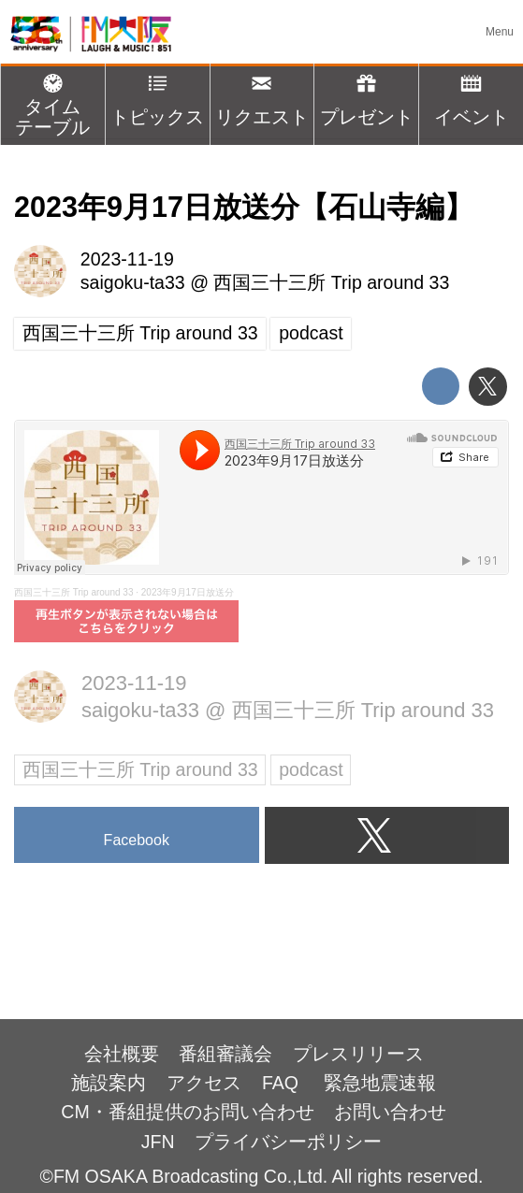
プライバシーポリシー (288, 1141)
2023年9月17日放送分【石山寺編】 (243, 207)
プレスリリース (358, 1053)
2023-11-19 (127, 259)
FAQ (283, 1082)
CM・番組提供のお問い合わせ (187, 1111)
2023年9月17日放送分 (187, 592)
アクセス (204, 1082)
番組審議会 (225, 1053)
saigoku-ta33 (132, 282)
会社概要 (121, 1053)
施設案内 (108, 1082)
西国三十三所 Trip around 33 (331, 282)
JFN (158, 1141)
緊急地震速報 (380, 1082)
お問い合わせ (390, 1111)
